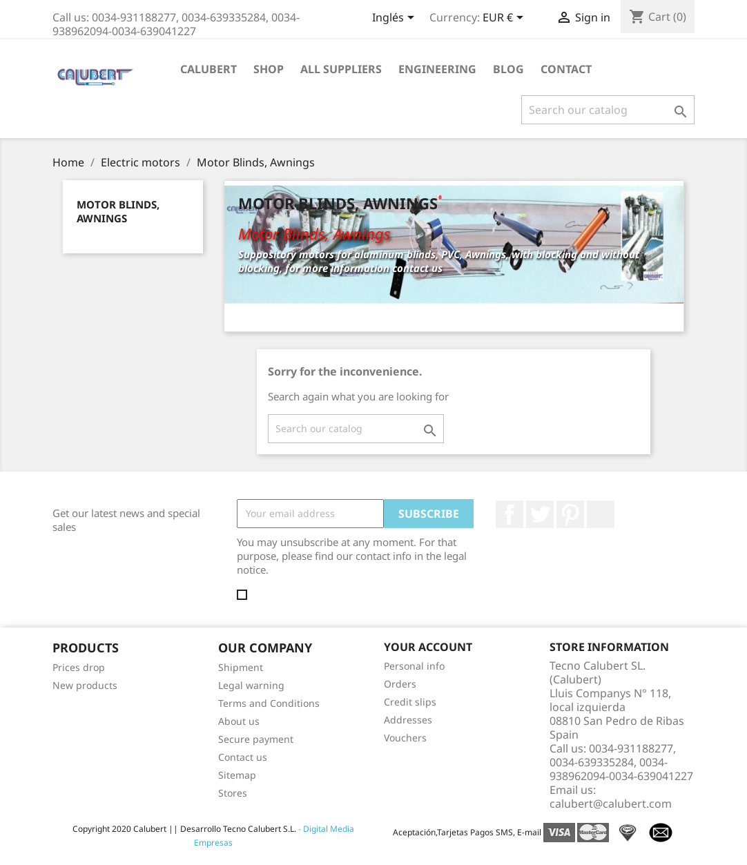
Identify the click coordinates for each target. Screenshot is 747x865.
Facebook (509, 514)
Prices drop (78, 667)
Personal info (414, 665)
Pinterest (570, 514)
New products (84, 685)
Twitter (540, 514)
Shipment (240, 667)
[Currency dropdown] (505, 18)
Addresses (408, 719)
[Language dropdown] (395, 18)
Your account (428, 646)
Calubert (208, 69)
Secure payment (255, 739)
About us (239, 721)
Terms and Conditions (269, 703)
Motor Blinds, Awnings (118, 211)
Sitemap (237, 774)
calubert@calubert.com (611, 803)
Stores (232, 792)
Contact (566, 69)
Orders (400, 683)
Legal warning (251, 685)
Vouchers (405, 737)
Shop (268, 69)
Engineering (437, 69)
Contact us (242, 757)
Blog (508, 69)
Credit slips (410, 701)
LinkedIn (600, 514)
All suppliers (341, 69)
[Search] (608, 109)
